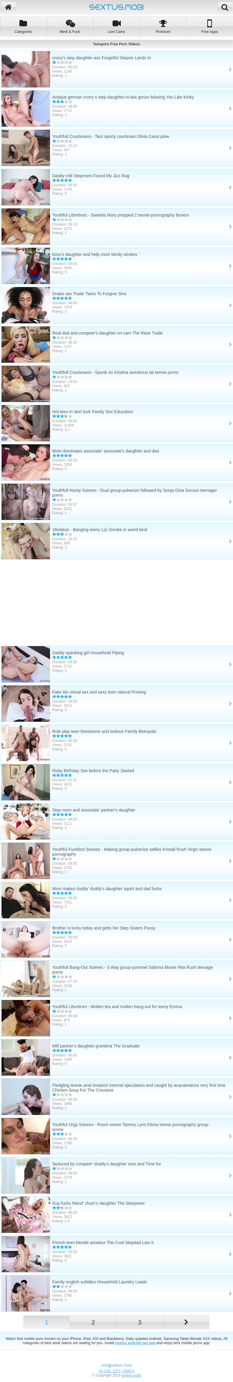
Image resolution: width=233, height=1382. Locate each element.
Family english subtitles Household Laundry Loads (99, 1281)
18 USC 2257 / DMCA (116, 1371)
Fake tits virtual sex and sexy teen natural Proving (99, 692)
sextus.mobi (131, 1375)
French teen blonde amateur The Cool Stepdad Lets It (103, 1242)
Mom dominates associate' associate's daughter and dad (105, 451)
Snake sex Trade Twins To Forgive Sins (89, 293)
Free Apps (209, 26)
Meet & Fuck (70, 26)
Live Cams (116, 26)
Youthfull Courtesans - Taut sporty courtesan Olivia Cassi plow (110, 136)
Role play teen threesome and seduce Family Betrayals (104, 731)
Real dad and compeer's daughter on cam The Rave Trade (107, 333)
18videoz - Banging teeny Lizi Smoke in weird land (99, 529)
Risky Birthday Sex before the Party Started (93, 770)
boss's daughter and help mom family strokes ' (95, 254)
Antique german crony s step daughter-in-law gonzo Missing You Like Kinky (123, 97)
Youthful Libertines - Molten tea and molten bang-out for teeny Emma (117, 1006)
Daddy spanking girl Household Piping (88, 652)
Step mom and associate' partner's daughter (93, 810)
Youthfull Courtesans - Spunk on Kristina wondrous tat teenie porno (115, 372)
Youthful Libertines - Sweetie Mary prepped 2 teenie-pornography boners (120, 215)
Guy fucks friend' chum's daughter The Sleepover (98, 1203)
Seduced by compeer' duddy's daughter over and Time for (106, 1163)
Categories (23, 26)
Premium (163, 26)
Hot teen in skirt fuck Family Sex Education (92, 411)
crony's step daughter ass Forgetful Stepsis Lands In (101, 57)
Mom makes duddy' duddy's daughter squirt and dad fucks (107, 888)
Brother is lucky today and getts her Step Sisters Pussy (104, 928)
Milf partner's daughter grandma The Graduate (96, 1046)
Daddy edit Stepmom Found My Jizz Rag (90, 175)
